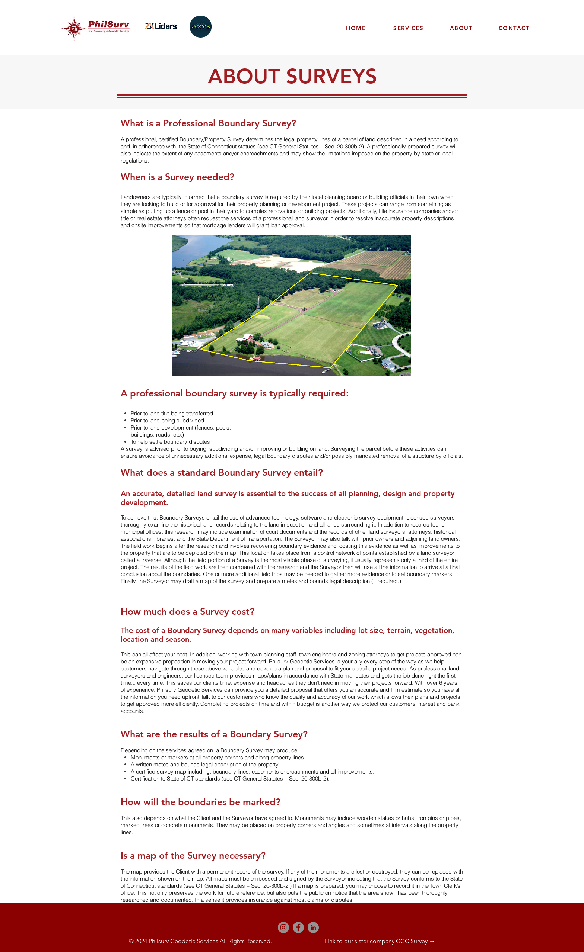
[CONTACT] (515, 27)
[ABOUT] (462, 27)
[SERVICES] (409, 27)
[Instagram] (283, 927)
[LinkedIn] (313, 927)
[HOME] (356, 27)
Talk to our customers (227, 696)
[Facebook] (298, 927)
